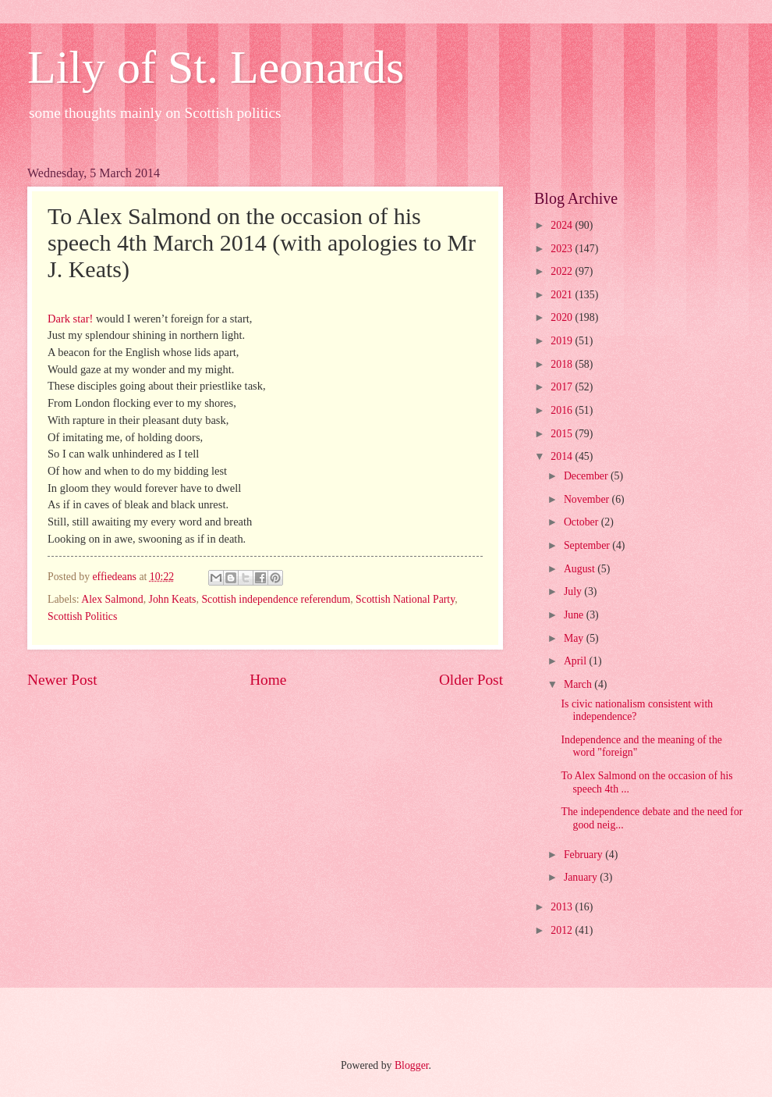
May (575, 638)
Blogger (412, 1065)
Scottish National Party (405, 599)
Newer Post (62, 679)
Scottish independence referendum (275, 599)
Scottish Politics (82, 616)
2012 (563, 930)
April (577, 661)
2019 (563, 341)
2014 (563, 456)
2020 (563, 317)
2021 (563, 295)
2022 (563, 271)
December (587, 476)
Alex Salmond (112, 599)
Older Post (471, 679)
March (579, 684)
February (584, 854)
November (588, 499)
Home (268, 679)
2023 (563, 249)
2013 (563, 907)
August (580, 569)
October (582, 522)
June (575, 615)
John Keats (173, 599)
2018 (563, 364)
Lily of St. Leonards (215, 67)
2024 (563, 225)
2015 (563, 434)
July (574, 591)
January (582, 877)
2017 (563, 387)
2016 (563, 410)
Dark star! (70, 318)
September (588, 545)
